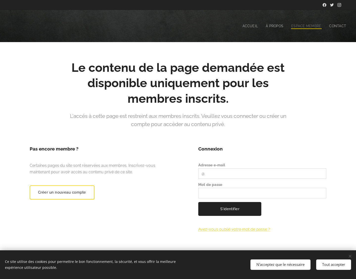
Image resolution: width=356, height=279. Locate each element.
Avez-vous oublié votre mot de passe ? (234, 229)
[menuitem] (248, 26)
